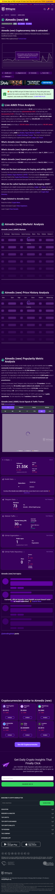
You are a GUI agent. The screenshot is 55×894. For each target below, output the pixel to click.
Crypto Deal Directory (21, 177)
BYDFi (38, 133)
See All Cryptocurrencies (27, 744)
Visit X (51, 460)
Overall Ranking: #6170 (7, 23)
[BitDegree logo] (6, 873)
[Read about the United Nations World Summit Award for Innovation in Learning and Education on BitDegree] (48, 863)
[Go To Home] (2, 15)
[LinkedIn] (15, 853)
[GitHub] (28, 853)
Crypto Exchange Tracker (25, 135)
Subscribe (47, 803)
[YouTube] (9, 853)
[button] (48, 9)
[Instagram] (22, 853)
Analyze (10, 717)
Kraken (22, 133)
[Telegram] (6, 853)
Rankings (14, 15)
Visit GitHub (49, 535)
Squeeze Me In (27, 784)
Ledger (33, 137)
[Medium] (18, 853)
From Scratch (14, 209)
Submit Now (27, 492)
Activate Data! (22, 38)
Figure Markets (30, 133)
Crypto (7, 15)
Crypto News (16, 202)
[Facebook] (12, 853)
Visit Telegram (49, 499)
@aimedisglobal (10, 404)
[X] (2, 853)
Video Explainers (21, 206)
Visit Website (49, 516)
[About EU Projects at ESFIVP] (8, 863)
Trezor (41, 137)
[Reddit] (25, 853)
